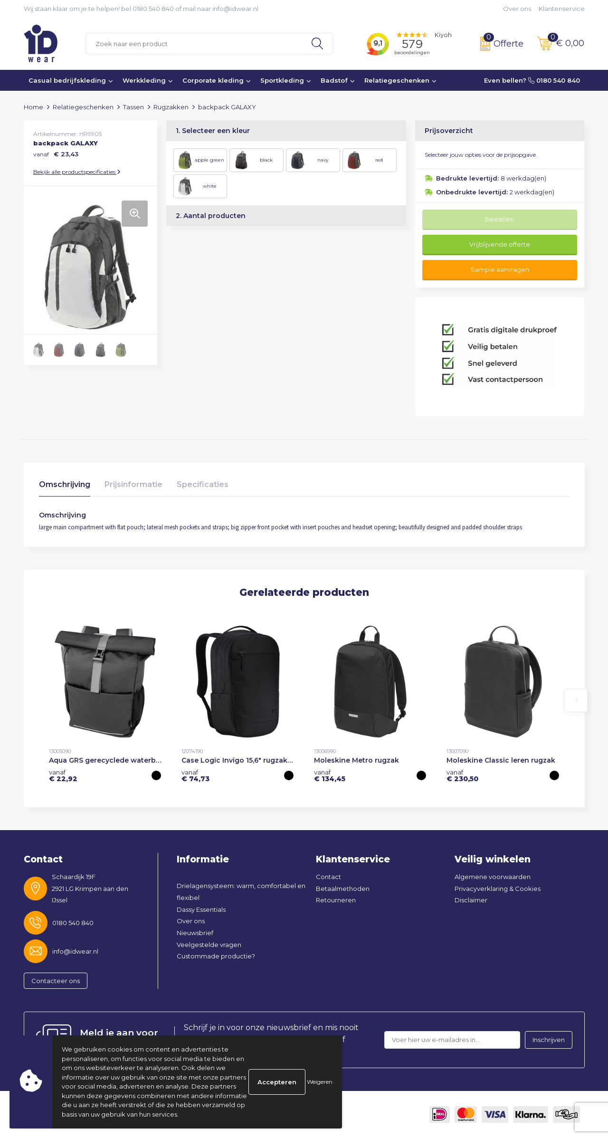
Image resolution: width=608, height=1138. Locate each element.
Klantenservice (562, 8)
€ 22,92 (63, 775)
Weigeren (319, 1081)
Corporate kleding (213, 80)
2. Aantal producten (211, 215)
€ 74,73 (195, 775)
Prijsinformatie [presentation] (133, 484)
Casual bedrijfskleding (67, 80)
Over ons (517, 8)
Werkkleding (144, 80)
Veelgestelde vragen (209, 944)
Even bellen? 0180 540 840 (532, 80)
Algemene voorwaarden (493, 876)
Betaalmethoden (343, 888)
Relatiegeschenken (396, 80)
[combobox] (194, 43)
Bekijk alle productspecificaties (77, 171)
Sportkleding (282, 80)
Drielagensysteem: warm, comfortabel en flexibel (241, 891)
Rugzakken (171, 107)
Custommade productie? (216, 956)
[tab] (64, 487)
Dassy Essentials (201, 909)
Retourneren (336, 900)
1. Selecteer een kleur (213, 130)
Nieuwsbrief (195, 933)
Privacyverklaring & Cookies (498, 888)
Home (33, 107)
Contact (328, 876)
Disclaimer (471, 900)
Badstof (334, 80)
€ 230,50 (462, 775)
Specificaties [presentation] (202, 484)
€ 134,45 (329, 775)
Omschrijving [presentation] (64, 484)
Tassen (133, 107)
